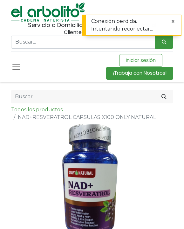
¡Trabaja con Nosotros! (140, 73)
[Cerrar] (173, 21)
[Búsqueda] (164, 42)
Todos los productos (37, 110)
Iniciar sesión (141, 60)
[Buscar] (164, 96)
